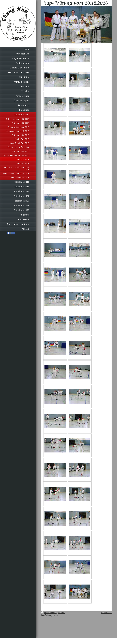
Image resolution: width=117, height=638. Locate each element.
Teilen (11, 233)
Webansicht (106, 612)
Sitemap (61, 612)
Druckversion (48, 612)
